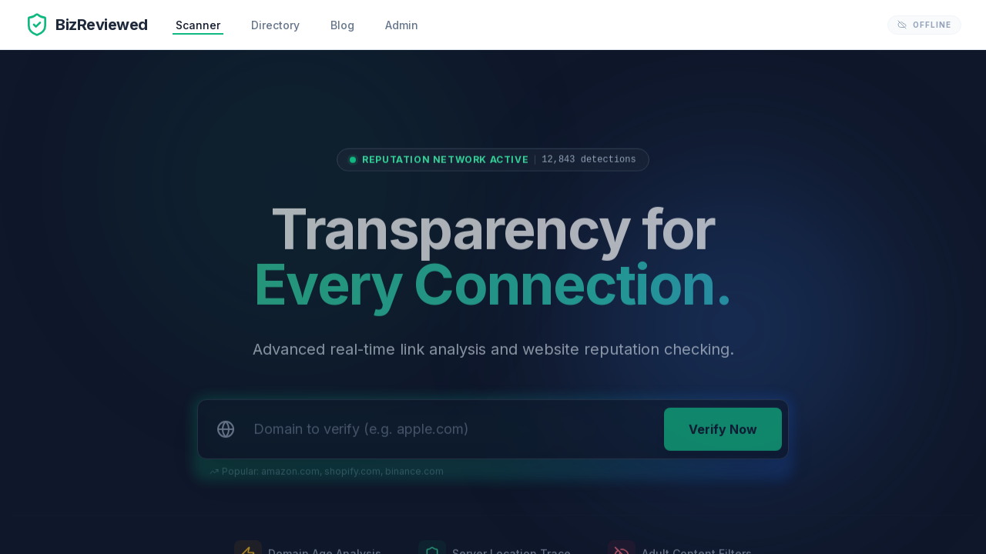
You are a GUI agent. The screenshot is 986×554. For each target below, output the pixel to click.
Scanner (198, 25)
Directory (275, 25)
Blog (342, 25)
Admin (401, 25)
